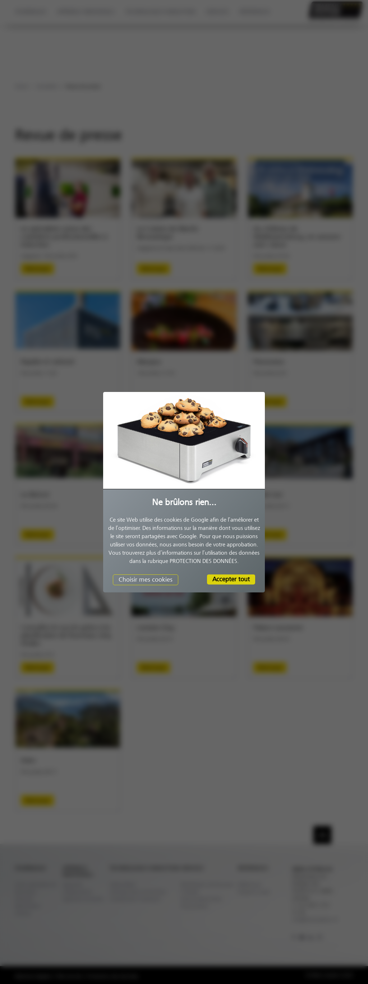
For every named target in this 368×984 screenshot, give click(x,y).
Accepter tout (231, 579)
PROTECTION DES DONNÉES (203, 561)
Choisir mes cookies (145, 579)
